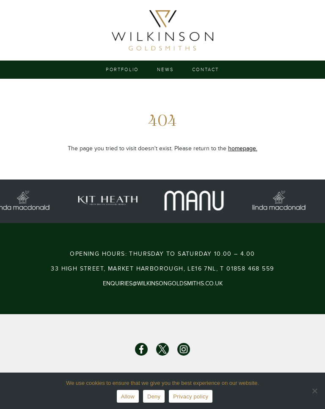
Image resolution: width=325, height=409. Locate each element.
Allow (128, 396)
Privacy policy (190, 396)
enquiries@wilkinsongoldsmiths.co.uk (163, 283)
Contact (205, 69)
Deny (153, 396)
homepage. (242, 148)
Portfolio (122, 69)
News (165, 69)
